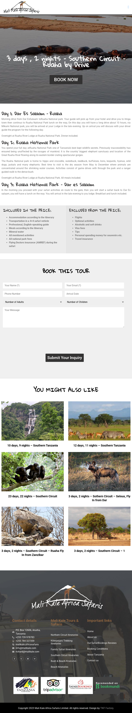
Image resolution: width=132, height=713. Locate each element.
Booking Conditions (97, 648)
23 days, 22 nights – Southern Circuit (32, 496)
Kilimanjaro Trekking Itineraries (61, 642)
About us (92, 637)
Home (90, 631)
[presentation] (64, 342)
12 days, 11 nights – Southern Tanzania (99, 445)
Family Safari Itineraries (63, 649)
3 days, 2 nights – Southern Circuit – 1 (99, 551)
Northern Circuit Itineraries (64, 634)
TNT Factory (106, 708)
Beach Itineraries (59, 666)
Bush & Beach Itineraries (63, 661)
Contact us (93, 660)
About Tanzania (95, 654)
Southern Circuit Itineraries (65, 655)
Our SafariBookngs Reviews (101, 643)
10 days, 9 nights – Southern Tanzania (32, 445)
